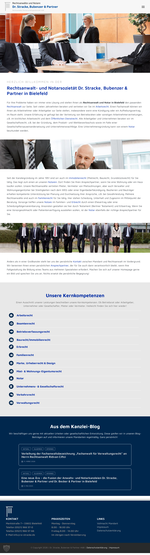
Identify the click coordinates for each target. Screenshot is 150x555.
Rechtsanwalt (14, 107)
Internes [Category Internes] (50, 453)
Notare (48, 203)
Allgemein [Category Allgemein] (39, 453)
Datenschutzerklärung (109, 535)
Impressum (103, 532)
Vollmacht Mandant (107, 528)
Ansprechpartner (60, 268)
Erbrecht (76, 203)
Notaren (53, 183)
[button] (143, 6)
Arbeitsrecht (102, 107)
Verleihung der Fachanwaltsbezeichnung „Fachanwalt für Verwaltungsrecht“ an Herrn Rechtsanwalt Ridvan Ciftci (74, 459)
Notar (10, 131)
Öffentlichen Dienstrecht (95, 119)
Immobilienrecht (78, 179)
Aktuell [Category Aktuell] (26, 453)
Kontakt (78, 264)
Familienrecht (46, 199)
